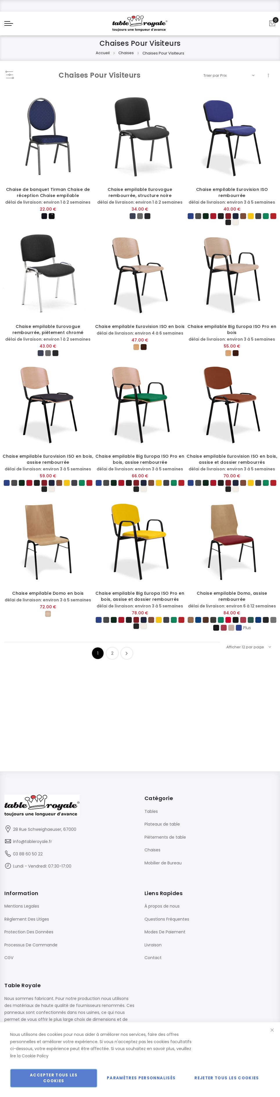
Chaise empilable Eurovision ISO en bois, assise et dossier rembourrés (232, 463)
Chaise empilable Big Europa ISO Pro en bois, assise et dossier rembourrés (139, 600)
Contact (153, 958)
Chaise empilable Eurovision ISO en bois (140, 330)
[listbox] (48, 220)
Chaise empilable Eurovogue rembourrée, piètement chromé (48, 333)
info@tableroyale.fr (32, 841)
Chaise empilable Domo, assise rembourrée (232, 600)
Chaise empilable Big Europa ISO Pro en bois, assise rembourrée (139, 463)
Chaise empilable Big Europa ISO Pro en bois (231, 333)
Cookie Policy (35, 1056)
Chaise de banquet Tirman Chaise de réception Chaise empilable (48, 196)
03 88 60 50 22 (28, 854)
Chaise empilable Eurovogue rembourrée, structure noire (140, 196)
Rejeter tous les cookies (226, 1078)
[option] (43, 220)
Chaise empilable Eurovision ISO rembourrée (232, 196)
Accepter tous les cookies (53, 1078)
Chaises (126, 57)
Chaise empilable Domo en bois (48, 597)
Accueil (103, 57)
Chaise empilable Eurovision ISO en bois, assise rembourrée (48, 463)
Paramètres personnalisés (141, 1078)
